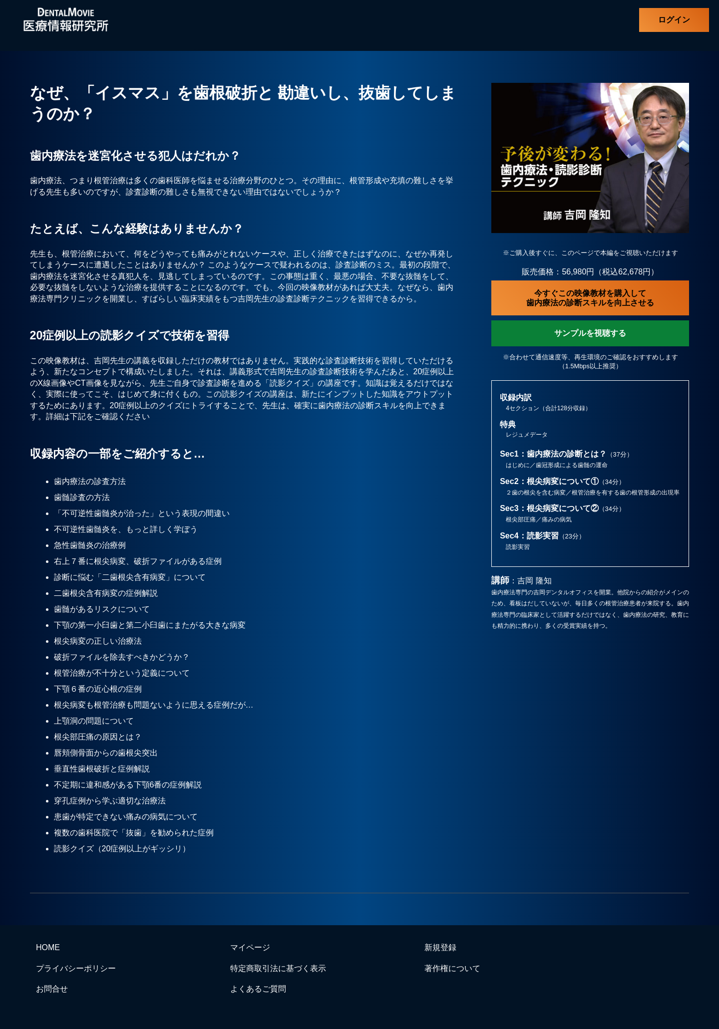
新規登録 (440, 947)
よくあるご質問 (258, 989)
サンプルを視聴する (590, 333)
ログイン (674, 19)
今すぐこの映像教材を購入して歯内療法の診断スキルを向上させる (590, 298)
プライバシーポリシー (76, 968)
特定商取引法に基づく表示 (278, 968)
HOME (48, 947)
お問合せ (52, 989)
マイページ (250, 947)
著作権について (452, 968)
